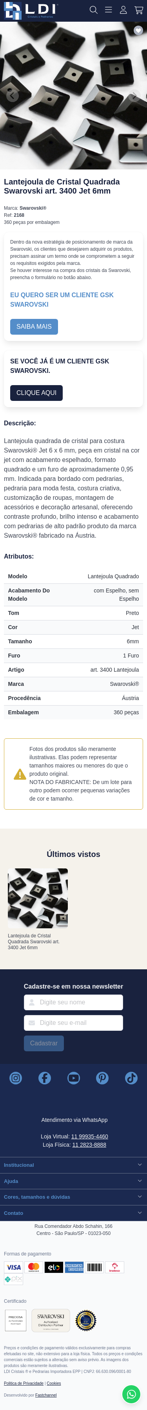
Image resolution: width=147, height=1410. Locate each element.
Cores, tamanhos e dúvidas (73, 1196)
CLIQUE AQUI (36, 392)
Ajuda (73, 1180)
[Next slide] (134, 95)
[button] (93, 11)
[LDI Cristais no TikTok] (131, 1078)
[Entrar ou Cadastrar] (123, 11)
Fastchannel (45, 1395)
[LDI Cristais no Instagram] (16, 1078)
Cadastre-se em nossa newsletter (73, 986)
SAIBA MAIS (34, 326)
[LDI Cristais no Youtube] (74, 1078)
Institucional (73, 1164)
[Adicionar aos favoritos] (138, 31)
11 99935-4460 (89, 1136)
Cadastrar (44, 1043)
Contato (73, 1212)
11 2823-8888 (89, 1145)
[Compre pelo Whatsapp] (131, 1394)
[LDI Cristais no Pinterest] (102, 1078)
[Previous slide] (12, 95)
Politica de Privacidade (24, 1383)
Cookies (54, 1383)
